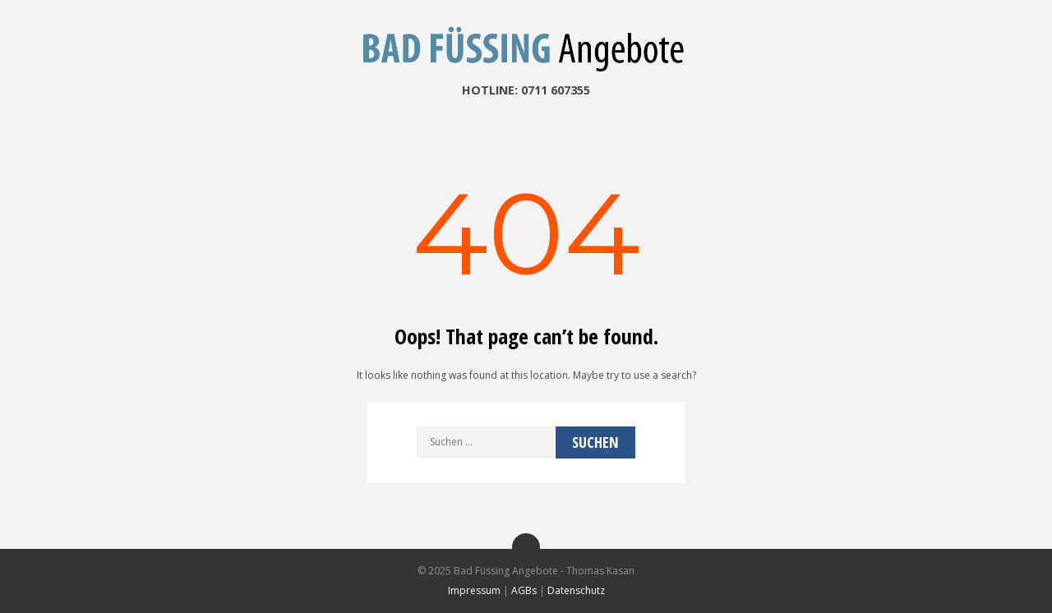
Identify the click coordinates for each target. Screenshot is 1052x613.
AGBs (524, 590)
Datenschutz (576, 590)
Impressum (474, 590)
